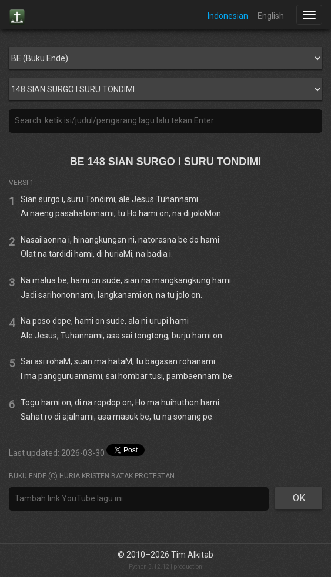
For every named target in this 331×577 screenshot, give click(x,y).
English (271, 16)
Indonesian (228, 16)
